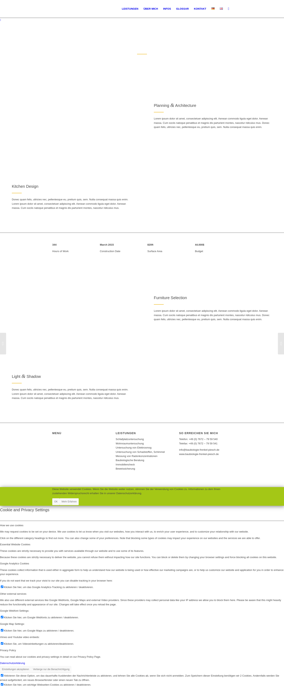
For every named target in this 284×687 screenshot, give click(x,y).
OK (56, 501)
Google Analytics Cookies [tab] (14, 563)
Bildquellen (60, 445)
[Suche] (228, 9)
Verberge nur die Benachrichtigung (51, 669)
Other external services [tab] (13, 593)
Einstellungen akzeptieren (15, 669)
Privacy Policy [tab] (8, 650)
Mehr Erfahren (69, 501)
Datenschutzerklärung (67, 437)
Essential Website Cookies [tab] (15, 544)
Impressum (60, 441)
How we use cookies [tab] (11, 525)
